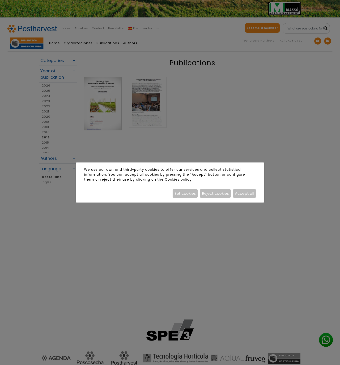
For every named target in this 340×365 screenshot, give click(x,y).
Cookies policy (178, 179)
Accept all (244, 193)
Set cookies (185, 193)
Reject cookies (215, 193)
